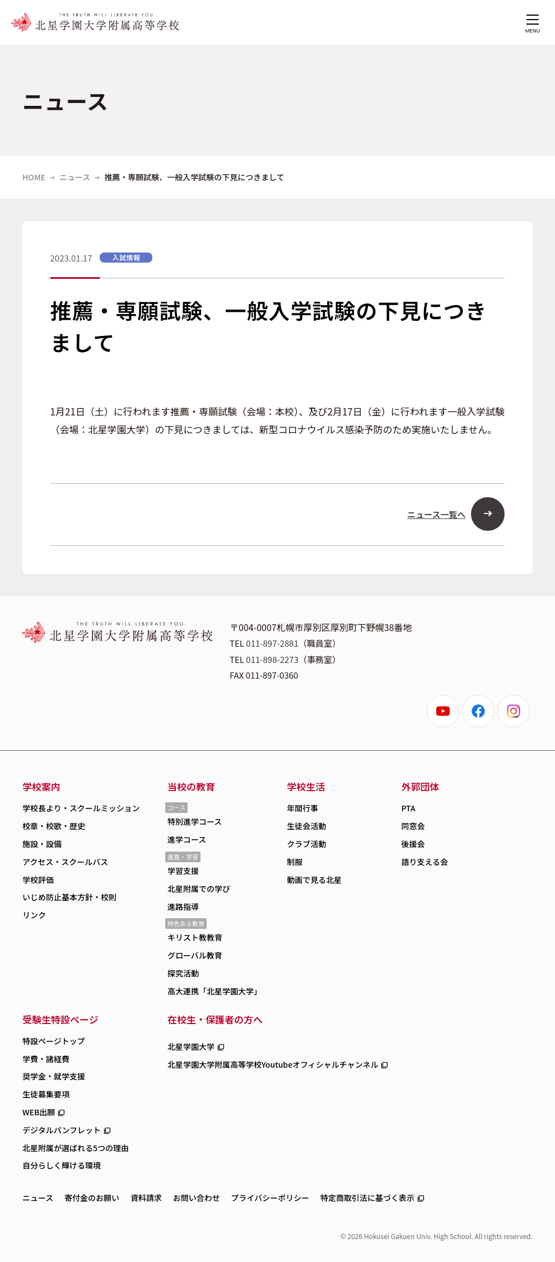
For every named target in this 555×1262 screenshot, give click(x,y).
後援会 (413, 843)
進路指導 (183, 906)
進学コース (186, 839)
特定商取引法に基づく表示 (367, 1197)
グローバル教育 (194, 955)
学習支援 (183, 870)
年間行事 (302, 808)
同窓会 (413, 825)
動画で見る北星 (314, 879)
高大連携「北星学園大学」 (214, 991)
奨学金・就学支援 (53, 1076)
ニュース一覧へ (436, 514)
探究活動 (183, 973)
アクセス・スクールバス (65, 861)
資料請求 (146, 1197)
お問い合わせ (196, 1197)
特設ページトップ (53, 1040)
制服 (294, 861)
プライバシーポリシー (270, 1197)
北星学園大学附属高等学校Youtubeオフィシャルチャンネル (273, 1064)
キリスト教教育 (194, 937)
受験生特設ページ (60, 1019)
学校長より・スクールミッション (81, 808)
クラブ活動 (306, 843)
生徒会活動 (306, 825)
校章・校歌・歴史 (53, 825)
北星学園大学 (190, 1046)
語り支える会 (424, 861)
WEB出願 (38, 1112)
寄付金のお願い (91, 1197)
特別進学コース (194, 821)
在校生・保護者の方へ (215, 1019)
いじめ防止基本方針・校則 (69, 897)
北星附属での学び (198, 888)
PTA (408, 808)
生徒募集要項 (45, 1094)
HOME (33, 177)
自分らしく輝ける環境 (61, 1165)
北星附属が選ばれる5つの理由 (75, 1147)
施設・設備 (42, 843)
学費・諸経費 (45, 1058)
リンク (34, 914)
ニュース (74, 177)
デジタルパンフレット (61, 1129)
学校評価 (38, 879)
